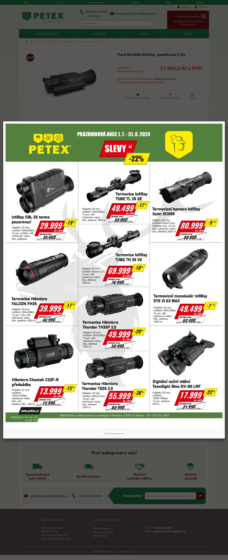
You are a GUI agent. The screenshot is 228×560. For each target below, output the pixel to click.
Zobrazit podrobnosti (114, 433)
